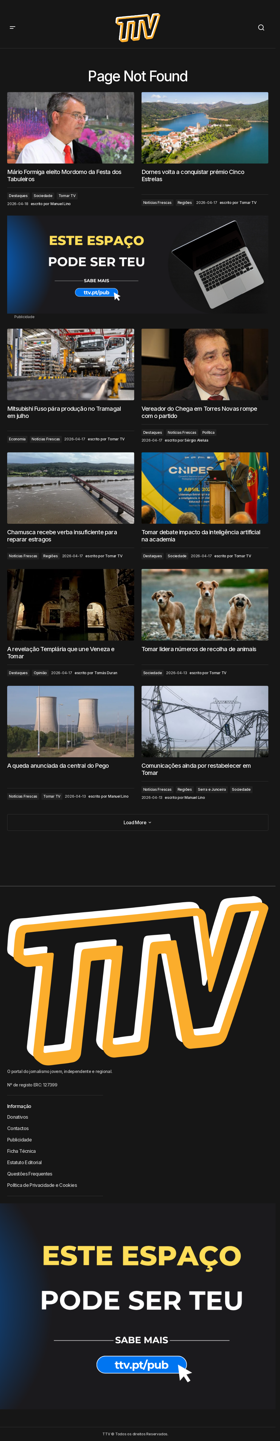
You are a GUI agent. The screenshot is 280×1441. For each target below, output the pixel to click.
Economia (17, 439)
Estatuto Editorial (24, 1162)
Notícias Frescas (157, 202)
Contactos (17, 1128)
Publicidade (19, 1140)
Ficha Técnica (21, 1151)
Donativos (17, 1117)
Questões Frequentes (29, 1174)
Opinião (40, 673)
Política (208, 432)
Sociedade (43, 195)
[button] (12, 27)
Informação (19, 1106)
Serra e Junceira (212, 789)
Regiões (185, 202)
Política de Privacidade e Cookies (42, 1185)
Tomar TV (67, 195)
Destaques (18, 195)
